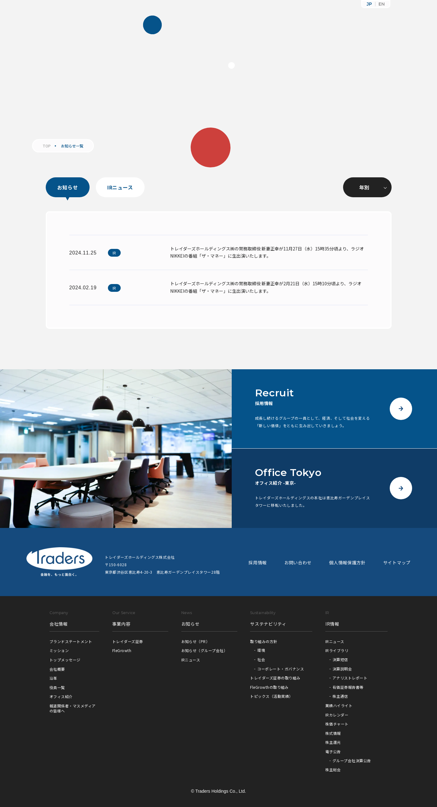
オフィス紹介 (61, 696)
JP (369, 4)
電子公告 (333, 751)
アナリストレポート (349, 677)
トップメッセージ (65, 659)
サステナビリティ (268, 624)
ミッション (59, 650)
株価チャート (337, 723)
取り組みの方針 (263, 641)
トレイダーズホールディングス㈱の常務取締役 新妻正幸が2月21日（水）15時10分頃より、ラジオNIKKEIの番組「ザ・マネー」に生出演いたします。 (265, 287)
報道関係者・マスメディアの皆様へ (72, 708)
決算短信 (340, 659)
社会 (261, 659)
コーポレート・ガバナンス (280, 668)
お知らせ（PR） (195, 641)
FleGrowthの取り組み (269, 687)
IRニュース (120, 187)
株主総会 (333, 769)
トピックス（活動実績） (271, 696)
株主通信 (340, 696)
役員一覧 (57, 687)
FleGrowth (121, 650)
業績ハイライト (338, 705)
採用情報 (258, 562)
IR (114, 252)
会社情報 (58, 624)
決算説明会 (342, 668)
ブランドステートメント (70, 641)
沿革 (53, 678)
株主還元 (333, 742)
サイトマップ (397, 562)
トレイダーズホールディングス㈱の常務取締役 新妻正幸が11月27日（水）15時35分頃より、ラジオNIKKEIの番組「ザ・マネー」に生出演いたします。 (267, 252)
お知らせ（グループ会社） (204, 650)
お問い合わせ (298, 562)
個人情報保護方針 (347, 562)
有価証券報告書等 (348, 687)
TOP (47, 145)
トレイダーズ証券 (127, 641)
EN (382, 4)
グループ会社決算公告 (351, 760)
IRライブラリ (336, 650)
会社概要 (57, 669)
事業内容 (121, 624)
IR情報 (332, 624)
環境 (261, 650)
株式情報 (333, 733)
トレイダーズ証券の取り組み (275, 677)
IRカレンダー (336, 714)
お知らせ (67, 187)
